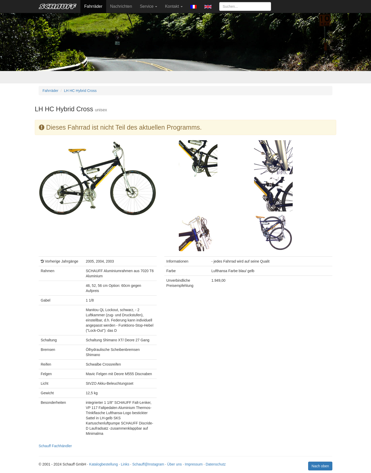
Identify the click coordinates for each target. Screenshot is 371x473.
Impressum (194, 464)
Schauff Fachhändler (55, 446)
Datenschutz (216, 464)
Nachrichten (121, 6)
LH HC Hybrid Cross (80, 91)
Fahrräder (93, 6)
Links (125, 464)
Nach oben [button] (320, 466)
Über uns (174, 464)
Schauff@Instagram (148, 464)
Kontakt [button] (174, 6)
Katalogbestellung (103, 464)
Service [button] (148, 6)
